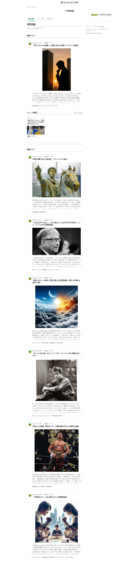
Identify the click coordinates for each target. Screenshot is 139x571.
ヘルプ (99, 29)
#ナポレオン (54, 105)
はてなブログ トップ (32, 7)
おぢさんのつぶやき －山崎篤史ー (40, 42)
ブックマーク (31, 118)
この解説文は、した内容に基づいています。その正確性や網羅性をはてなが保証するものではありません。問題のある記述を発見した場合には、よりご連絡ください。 (35, 28)
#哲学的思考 (42, 212)
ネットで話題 (41, 18)
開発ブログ (104, 29)
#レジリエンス (36, 342)
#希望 (60, 415)
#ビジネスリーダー (53, 269)
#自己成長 (51, 557)
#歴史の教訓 (45, 342)
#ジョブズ (47, 105)
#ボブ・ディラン (37, 415)
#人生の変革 (59, 342)
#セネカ (41, 105)
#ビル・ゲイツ (36, 269)
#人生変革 (42, 486)
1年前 (51, 42)
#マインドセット (59, 557)
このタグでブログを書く (105, 14)
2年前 (51, 156)
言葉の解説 (31, 18)
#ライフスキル (69, 557)
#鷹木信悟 (35, 486)
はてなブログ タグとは (90, 29)
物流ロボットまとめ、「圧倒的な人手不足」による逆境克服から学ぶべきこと (36, 122)
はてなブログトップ (90, 30)
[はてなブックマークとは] (37, 112)
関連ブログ (50, 18)
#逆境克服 (35, 105)
